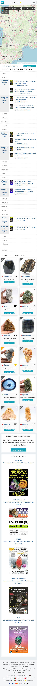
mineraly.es (28, 678)
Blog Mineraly (7, 668)
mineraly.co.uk (22, 675)
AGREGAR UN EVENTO (18, 450)
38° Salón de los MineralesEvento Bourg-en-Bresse (25, 83)
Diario (5, 66)
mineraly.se (29, 680)
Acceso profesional (27, 664)
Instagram (25, 668)
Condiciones (5, 662)
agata (5, 395)
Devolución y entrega (15, 664)
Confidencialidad (24, 662)
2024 (9, 66)
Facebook (16, 668)
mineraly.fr (11, 675)
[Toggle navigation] (34, 3)
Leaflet (19, 63)
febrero (15, 66)
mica (4, 306)
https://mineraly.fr (18, 672)
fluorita (5, 365)
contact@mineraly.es (21, 670)
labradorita (7, 276)
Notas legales (14, 662)
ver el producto (9, 282)
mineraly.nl (8, 680)
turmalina (25, 276)
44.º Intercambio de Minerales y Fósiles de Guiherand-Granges (25, 91)
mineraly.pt (18, 680)
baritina (6, 335)
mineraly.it (18, 678)
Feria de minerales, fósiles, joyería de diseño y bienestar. (24, 183)
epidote (24, 306)
